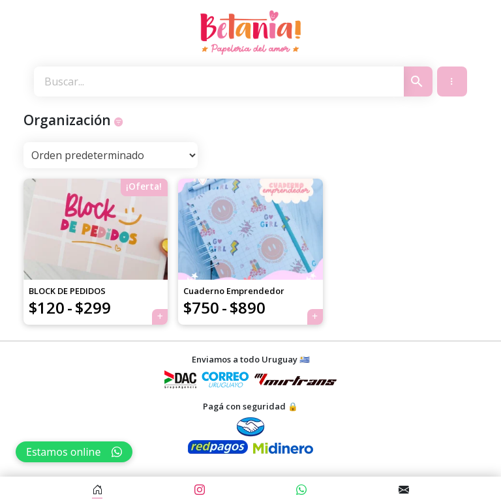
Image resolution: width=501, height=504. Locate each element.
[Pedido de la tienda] (110, 155)
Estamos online (74, 452)
